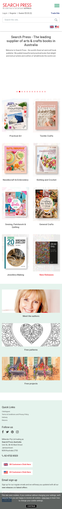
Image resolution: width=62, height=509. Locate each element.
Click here (46, 498)
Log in (6, 13)
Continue (31, 506)
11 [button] (42, 91)
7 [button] (32, 91)
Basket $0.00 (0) (25, 13)
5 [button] (27, 91)
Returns (4, 420)
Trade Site (55, 13)
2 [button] (19, 91)
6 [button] (29, 91)
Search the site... (12, 20)
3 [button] (22, 91)
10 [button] (40, 91)
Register (14, 13)
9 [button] (37, 91)
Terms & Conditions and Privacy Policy (15, 414)
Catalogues (6, 411)
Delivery (4, 417)
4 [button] (24, 91)
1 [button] (17, 91)
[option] (31, 77)
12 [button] (45, 91)
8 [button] (34, 91)
